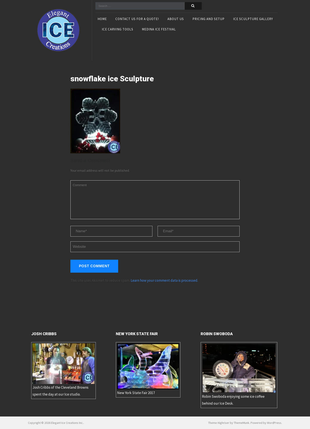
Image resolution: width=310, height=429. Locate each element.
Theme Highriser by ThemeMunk (228, 423)
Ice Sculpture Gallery (253, 19)
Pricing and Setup (208, 19)
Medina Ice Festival (159, 29)
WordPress (274, 423)
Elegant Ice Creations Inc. (67, 423)
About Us (175, 19)
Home (102, 19)
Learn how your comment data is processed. (164, 280)
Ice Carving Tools (117, 29)
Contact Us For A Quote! (137, 19)
